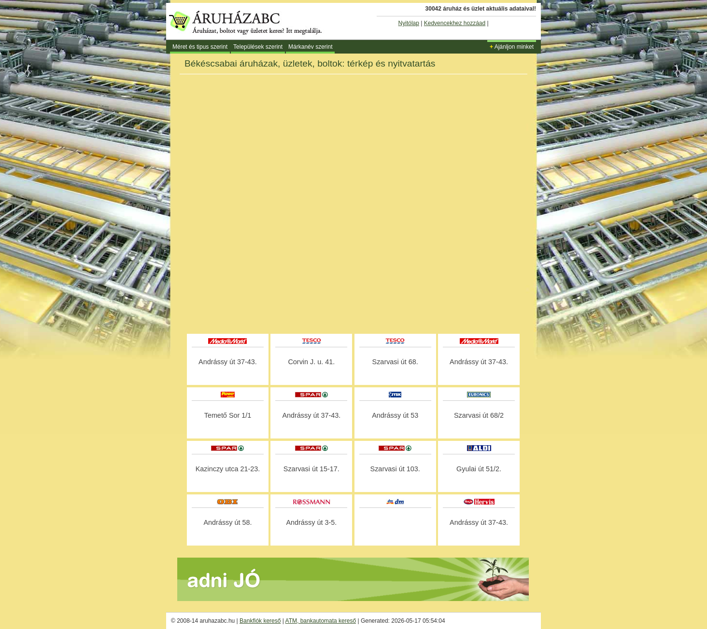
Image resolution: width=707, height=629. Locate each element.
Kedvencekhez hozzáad (454, 23)
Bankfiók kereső (260, 620)
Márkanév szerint (310, 46)
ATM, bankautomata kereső (320, 620)
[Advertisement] (353, 306)
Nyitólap (408, 23)
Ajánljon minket (512, 46)
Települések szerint (258, 46)
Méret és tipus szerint (199, 46)
